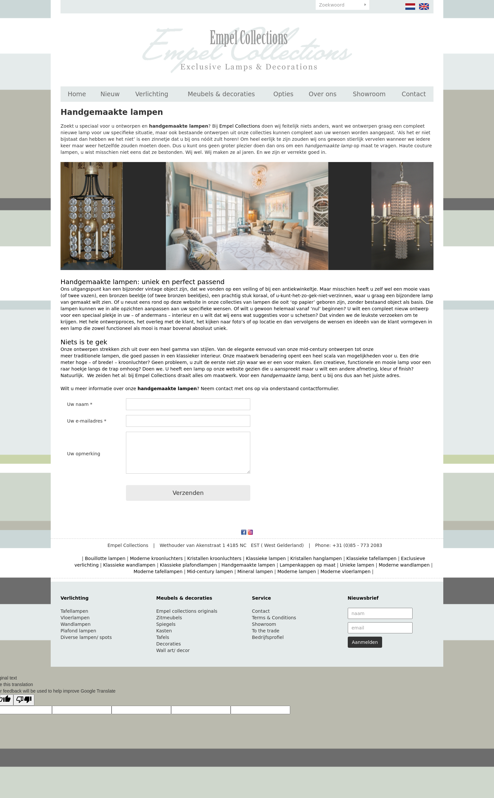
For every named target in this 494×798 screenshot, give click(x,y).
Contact (414, 94)
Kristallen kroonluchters (214, 558)
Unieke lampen (357, 565)
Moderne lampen (296, 571)
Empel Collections (239, 126)
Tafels (162, 637)
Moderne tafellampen (158, 571)
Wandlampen (76, 624)
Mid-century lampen (210, 571)
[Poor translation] (23, 700)
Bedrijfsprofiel (268, 637)
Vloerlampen (75, 617)
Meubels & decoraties (221, 94)
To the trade (265, 630)
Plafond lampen (78, 630)
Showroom (369, 94)
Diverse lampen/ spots (86, 637)
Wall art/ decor (173, 650)
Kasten (164, 630)
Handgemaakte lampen (248, 565)
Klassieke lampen (266, 558)
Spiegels (166, 624)
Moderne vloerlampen (345, 571)
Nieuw (110, 94)
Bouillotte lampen (105, 558)
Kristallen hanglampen (316, 558)
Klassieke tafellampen (371, 558)
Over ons (322, 94)
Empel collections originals (187, 611)
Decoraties (168, 643)
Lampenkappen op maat (308, 565)
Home (77, 94)
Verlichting (151, 94)
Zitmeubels (169, 617)
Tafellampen (74, 611)
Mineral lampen (255, 571)
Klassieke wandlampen (129, 565)
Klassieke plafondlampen (188, 565)
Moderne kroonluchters (156, 558)
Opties (283, 94)
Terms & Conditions (274, 617)
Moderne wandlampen (404, 565)
